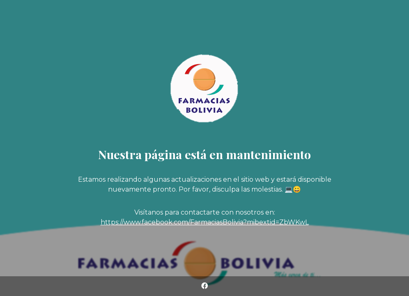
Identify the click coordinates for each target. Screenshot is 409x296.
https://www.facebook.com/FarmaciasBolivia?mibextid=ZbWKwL (205, 222)
